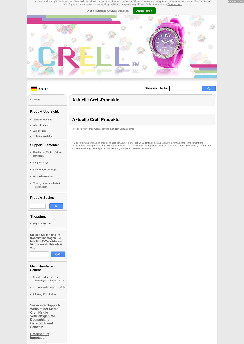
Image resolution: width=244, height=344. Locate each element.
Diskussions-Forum (43, 176)
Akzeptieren (144, 10)
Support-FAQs (40, 162)
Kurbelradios (44, 294)
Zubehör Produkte (42, 136)
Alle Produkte (40, 130)
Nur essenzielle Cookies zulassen (108, 10)
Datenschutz (174, 4)
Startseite (151, 88)
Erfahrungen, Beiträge (44, 169)
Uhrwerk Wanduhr (49, 287)
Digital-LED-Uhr (42, 223)
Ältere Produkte (41, 125)
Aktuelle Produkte (42, 119)
